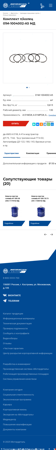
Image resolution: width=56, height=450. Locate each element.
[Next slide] (51, 234)
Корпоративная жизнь (15, 409)
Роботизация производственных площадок (26, 374)
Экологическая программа (17, 399)
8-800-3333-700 (11, 278)
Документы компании (14, 429)
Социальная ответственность (18, 394)
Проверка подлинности (15, 328)
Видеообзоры (10, 338)
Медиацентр (9, 419)
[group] (15, 209)
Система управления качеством (20, 379)
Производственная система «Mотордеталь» (26, 369)
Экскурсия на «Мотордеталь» (18, 414)
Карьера (7, 404)
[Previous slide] (45, 234)
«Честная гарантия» (13, 348)
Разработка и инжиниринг (17, 364)
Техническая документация (17, 323)
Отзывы (7, 343)
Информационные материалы (19, 318)
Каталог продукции (13, 313)
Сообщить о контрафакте (16, 333)
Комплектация (32, 153)
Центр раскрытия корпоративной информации (27, 353)
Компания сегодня (12, 389)
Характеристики (11, 153)
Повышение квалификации (17, 424)
